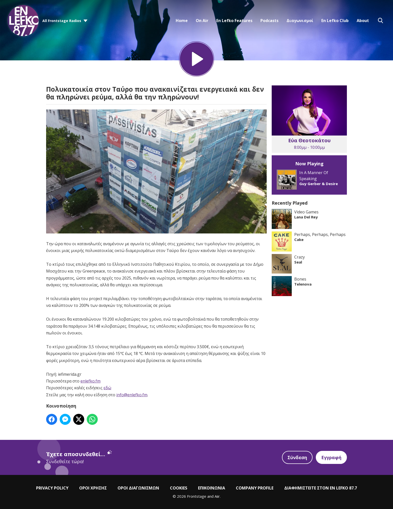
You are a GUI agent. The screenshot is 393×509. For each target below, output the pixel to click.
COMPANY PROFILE (254, 488)
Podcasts (269, 20)
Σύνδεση (297, 457)
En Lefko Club (335, 20)
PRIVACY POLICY (52, 488)
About (363, 20)
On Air (202, 20)
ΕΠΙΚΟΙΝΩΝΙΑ (211, 488)
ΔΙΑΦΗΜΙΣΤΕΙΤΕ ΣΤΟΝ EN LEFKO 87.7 (320, 488)
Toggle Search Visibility (380, 20)
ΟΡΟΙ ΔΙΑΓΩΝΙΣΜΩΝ (138, 488)
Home (182, 20)
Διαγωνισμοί (299, 20)
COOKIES (178, 488)
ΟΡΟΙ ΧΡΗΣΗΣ (93, 488)
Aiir (217, 496)
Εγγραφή (331, 457)
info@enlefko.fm (131, 395)
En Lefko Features (234, 20)
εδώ (107, 388)
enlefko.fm (90, 381)
